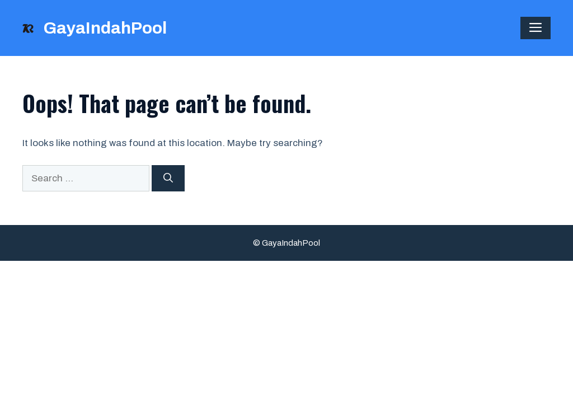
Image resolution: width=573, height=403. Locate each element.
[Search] (168, 178)
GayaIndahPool (105, 28)
